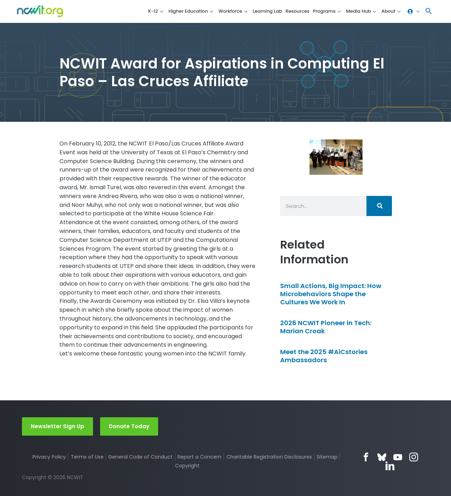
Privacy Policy (49, 456)
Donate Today (129, 426)
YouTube (397, 457)
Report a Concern (199, 456)
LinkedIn (390, 465)
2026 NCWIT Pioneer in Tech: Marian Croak (325, 326)
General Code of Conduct (140, 456)
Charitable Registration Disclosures (269, 456)
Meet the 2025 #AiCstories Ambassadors (324, 355)
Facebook (366, 457)
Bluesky (381, 457)
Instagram (413, 457)
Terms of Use (87, 456)
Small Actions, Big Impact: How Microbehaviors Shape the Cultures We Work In (330, 294)
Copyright (187, 465)
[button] (428, 11)
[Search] (379, 206)
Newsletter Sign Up (57, 426)
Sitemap (327, 456)
